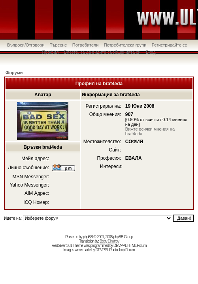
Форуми (14, 72)
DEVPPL (119, 245)
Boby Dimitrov (109, 241)
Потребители (85, 45)
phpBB (88, 237)
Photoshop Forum (122, 250)
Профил (50, 52)
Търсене (58, 45)
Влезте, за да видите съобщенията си (102, 52)
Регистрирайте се (169, 45)
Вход (151, 52)
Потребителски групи (125, 45)
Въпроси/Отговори (26, 45)
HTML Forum (137, 245)
